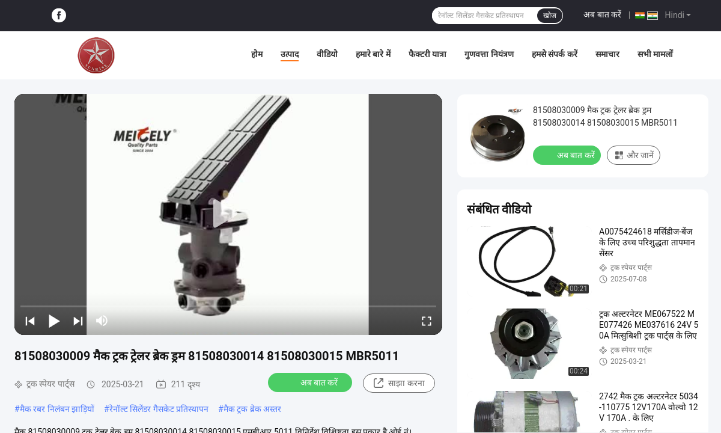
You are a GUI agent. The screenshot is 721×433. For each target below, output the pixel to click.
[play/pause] (54, 321)
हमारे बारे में (373, 54)
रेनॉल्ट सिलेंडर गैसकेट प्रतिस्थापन (158, 409)
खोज (549, 15)
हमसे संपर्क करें (554, 54)
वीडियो (327, 54)
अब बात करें (602, 14)
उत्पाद (290, 54)
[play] (228, 214)
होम (257, 54)
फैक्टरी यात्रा (427, 54)
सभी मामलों (655, 54)
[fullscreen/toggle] (427, 321)
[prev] (30, 321)
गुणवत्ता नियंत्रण (488, 54)
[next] (78, 321)
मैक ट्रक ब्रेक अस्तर (252, 409)
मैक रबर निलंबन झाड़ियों (57, 409)
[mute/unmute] (102, 321)
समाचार (607, 54)
